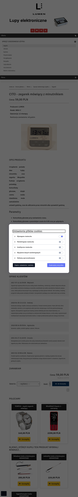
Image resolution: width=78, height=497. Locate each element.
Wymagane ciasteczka (24, 236)
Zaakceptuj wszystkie (56, 265)
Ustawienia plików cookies (27, 231)
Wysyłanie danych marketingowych (28, 253)
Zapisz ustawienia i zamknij (23, 265)
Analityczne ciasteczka (24, 247)
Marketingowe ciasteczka (25, 242)
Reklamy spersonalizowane (26, 258)
